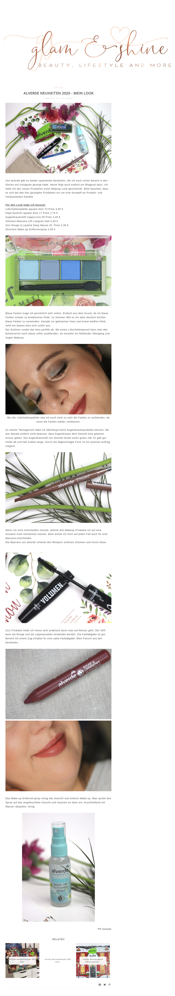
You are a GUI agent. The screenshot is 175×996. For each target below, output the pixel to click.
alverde (58, 87)
